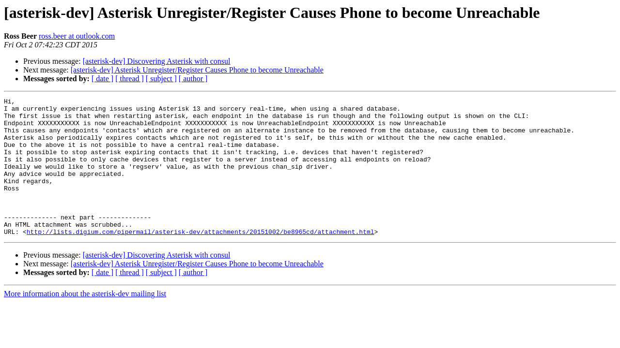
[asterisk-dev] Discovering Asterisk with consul (157, 61)
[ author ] (193, 78)
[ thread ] (129, 78)
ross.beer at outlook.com (77, 36)
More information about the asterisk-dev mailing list (85, 321)
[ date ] (102, 78)
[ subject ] (161, 78)
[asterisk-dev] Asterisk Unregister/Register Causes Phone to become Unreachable (197, 70)
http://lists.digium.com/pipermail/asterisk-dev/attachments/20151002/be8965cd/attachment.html (200, 259)
